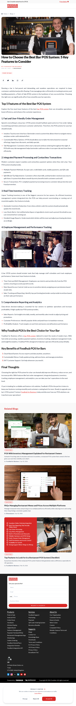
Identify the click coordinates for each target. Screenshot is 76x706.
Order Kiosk (11, 620)
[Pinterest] (25, 674)
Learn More (38, 695)
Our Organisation (55, 615)
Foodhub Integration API (15, 648)
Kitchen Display (12, 625)
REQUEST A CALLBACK (38, 605)
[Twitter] (15, 674)
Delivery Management (14, 630)
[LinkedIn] (18, 674)
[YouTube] (21, 674)
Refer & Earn (54, 622)
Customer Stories (55, 617)
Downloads (32, 640)
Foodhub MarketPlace (14, 643)
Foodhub (53, 680)
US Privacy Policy (34, 647)
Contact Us (32, 634)
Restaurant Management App (16, 635)
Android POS (11, 617)
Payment (31, 620)
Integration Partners (13, 645)
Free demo (64, 1)
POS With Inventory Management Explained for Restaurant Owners (33, 453)
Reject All (36, 700)
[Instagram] (12, 674)
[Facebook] (8, 674)
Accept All (49, 700)
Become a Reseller (34, 625)
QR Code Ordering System (36, 622)
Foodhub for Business (13, 66)
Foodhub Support (33, 615)
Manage (25, 700)
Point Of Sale (7, 73)
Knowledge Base (33, 637)
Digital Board (11, 628)
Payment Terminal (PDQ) (15, 633)
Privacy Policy (32, 650)
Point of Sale (11, 615)
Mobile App (11, 638)
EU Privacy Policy (34, 645)
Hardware (10, 622)
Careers (52, 625)
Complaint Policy (55, 628)
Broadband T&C (33, 652)
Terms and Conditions (35, 642)
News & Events (54, 620)
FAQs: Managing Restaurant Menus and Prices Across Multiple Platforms (35, 505)
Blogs (12, 14)
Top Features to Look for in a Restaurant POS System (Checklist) (32, 558)
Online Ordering (12, 640)
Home (5, 14)
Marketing (31, 617)
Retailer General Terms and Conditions (58, 631)
